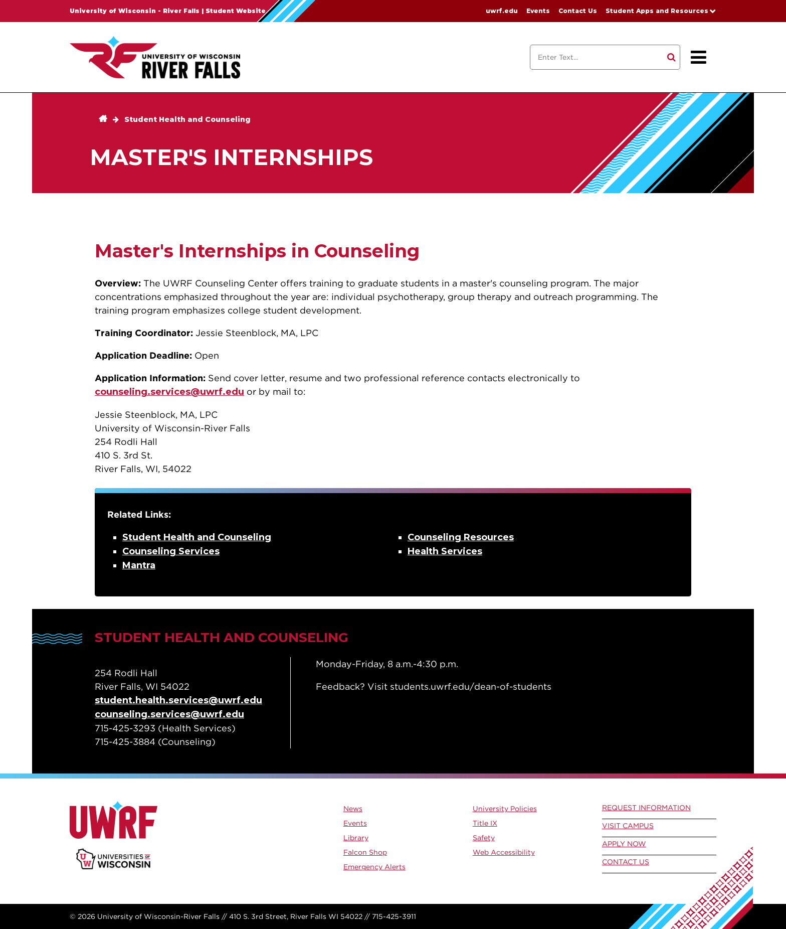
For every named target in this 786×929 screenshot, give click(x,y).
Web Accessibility (504, 852)
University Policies (505, 809)
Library (355, 838)
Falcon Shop (365, 852)
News (352, 809)
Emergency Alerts (374, 867)
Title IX (485, 823)
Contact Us (577, 11)
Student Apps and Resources (657, 11)
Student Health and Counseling (187, 119)
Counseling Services (171, 551)
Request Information (646, 808)
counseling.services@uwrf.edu (169, 391)
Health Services (445, 551)
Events (538, 11)
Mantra (138, 565)
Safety (484, 838)
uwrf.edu (502, 11)
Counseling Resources (461, 537)
